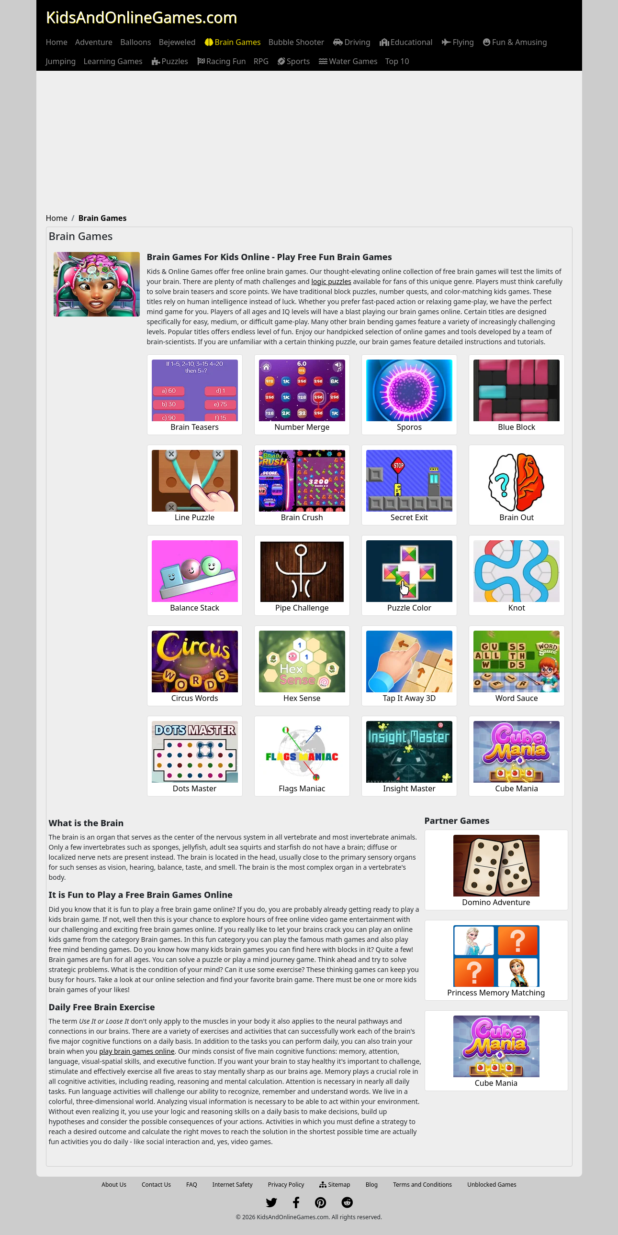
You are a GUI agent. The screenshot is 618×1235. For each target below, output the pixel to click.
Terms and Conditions (422, 1184)
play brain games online (136, 1051)
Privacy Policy (286, 1184)
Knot (516, 607)
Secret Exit (409, 517)
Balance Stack (194, 607)
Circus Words (194, 698)
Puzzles (169, 61)
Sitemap (334, 1184)
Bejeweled (177, 42)
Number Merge (302, 427)
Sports (293, 61)
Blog (372, 1184)
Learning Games (112, 61)
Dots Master (195, 788)
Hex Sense (302, 698)
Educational (405, 42)
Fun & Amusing (514, 42)
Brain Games (232, 42)
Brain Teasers (194, 427)
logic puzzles (331, 281)
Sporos (409, 427)
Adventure (93, 42)
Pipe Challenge (302, 607)
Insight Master (409, 788)
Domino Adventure (496, 902)
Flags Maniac (302, 788)
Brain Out (516, 517)
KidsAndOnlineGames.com (141, 17)
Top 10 (397, 61)
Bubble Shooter (297, 42)
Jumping (61, 61)
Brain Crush (302, 517)
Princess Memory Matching (496, 992)
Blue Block (516, 427)
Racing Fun (221, 61)
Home (57, 42)
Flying (457, 42)
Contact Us (156, 1184)
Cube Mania (517, 788)
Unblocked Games (492, 1184)
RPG (261, 61)
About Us (113, 1184)
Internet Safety (233, 1184)
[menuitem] (57, 42)
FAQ (191, 1184)
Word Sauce (516, 698)
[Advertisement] (309, 142)
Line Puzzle (194, 517)
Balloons (135, 42)
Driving (351, 42)
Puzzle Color (409, 607)
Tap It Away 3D (409, 698)
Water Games (347, 61)
